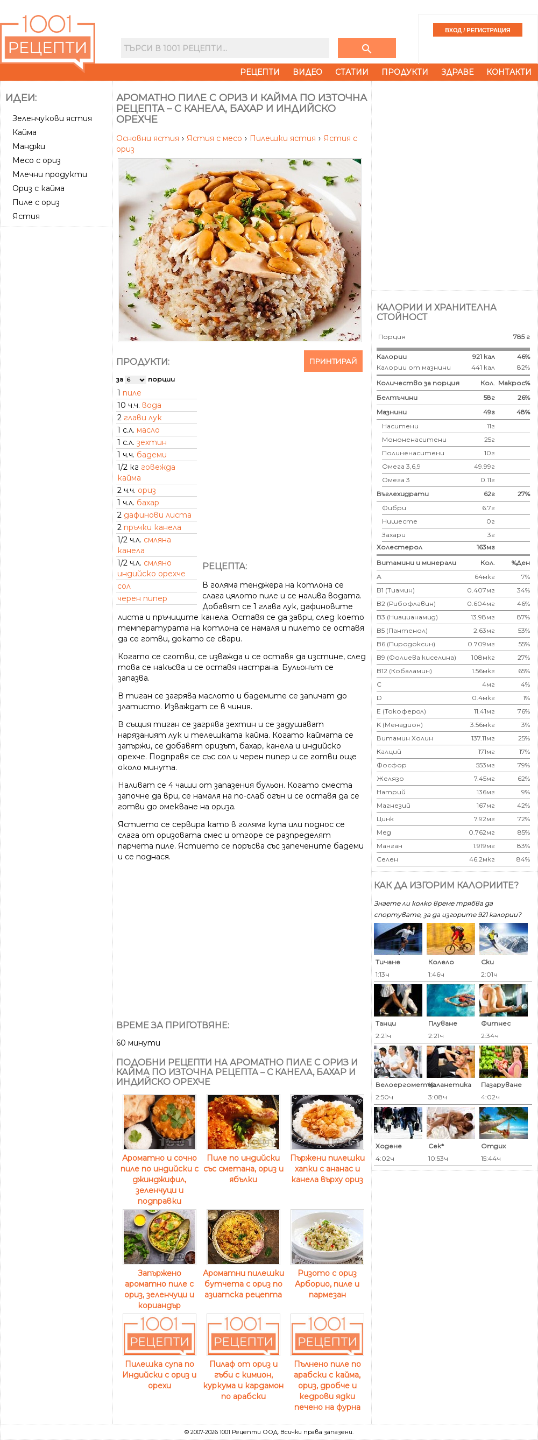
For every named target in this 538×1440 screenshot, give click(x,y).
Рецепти (260, 72)
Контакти (509, 72)
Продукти (404, 72)
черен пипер (142, 598)
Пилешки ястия (284, 138)
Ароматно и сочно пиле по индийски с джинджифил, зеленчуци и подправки (160, 1174)
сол (124, 586)
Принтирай (333, 361)
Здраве (457, 72)
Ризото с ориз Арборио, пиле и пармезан (327, 1279)
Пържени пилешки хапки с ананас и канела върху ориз (327, 1163)
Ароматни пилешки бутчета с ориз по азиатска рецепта (243, 1279)
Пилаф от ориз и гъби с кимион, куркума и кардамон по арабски (243, 1375)
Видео (307, 72)
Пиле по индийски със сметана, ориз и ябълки (243, 1163)
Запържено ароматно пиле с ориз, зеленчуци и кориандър (159, 1284)
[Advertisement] (117, 184)
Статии (352, 72)
